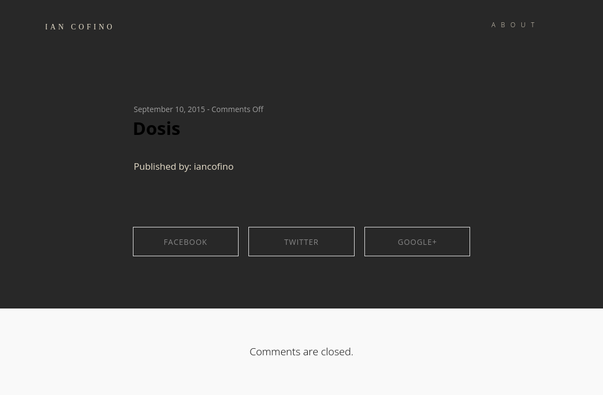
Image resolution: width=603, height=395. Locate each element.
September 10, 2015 (169, 109)
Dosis (157, 128)
